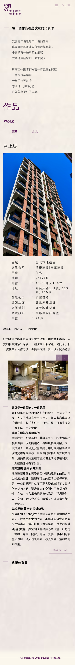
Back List (60, 550)
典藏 (14, 131)
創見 (35, 131)
